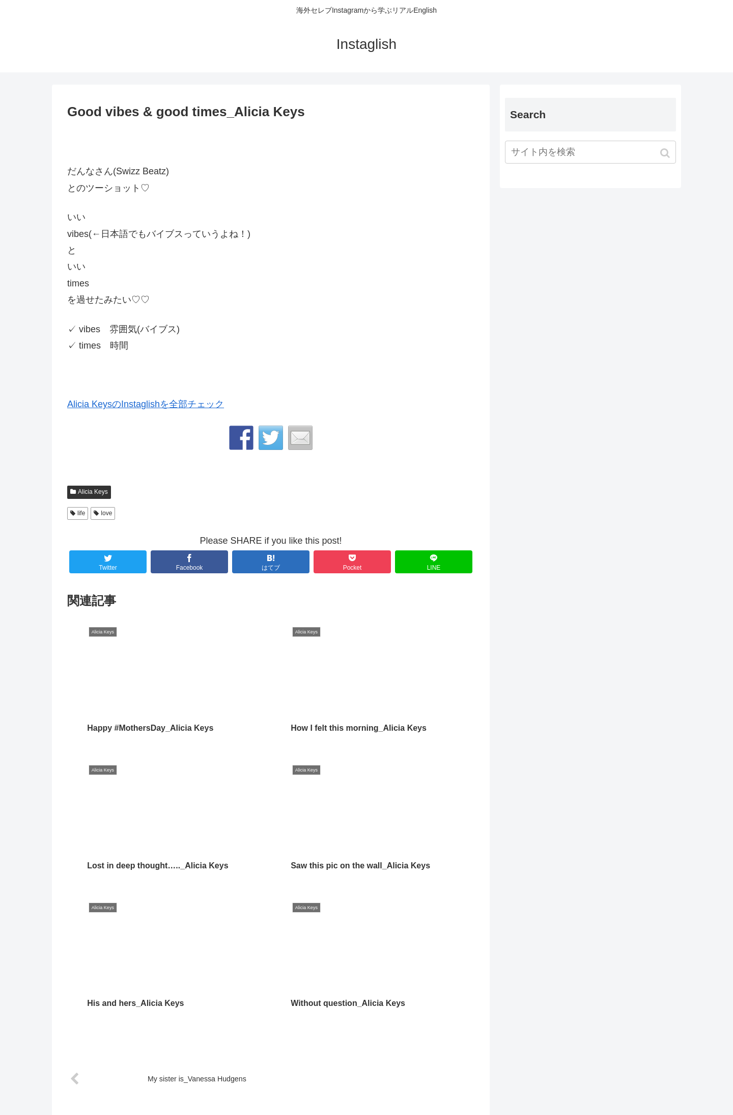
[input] (590, 152)
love (106, 513)
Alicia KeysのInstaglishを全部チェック (145, 404)
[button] (666, 153)
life (81, 513)
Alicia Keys (93, 491)
